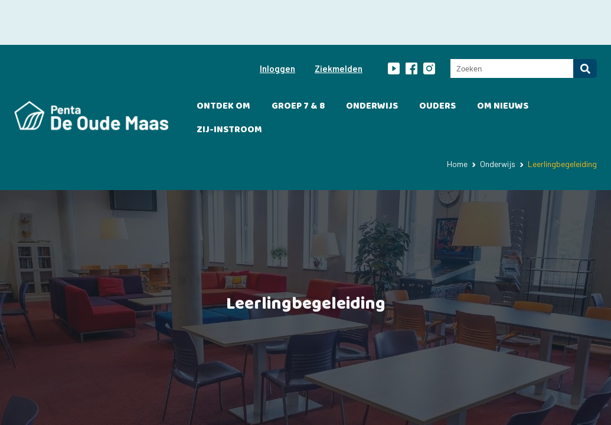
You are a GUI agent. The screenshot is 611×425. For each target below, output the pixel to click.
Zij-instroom (229, 84)
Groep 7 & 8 (298, 61)
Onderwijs (372, 61)
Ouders (437, 61)
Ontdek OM (223, 61)
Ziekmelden (338, 23)
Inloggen (277, 23)
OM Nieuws (502, 61)
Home (457, 119)
